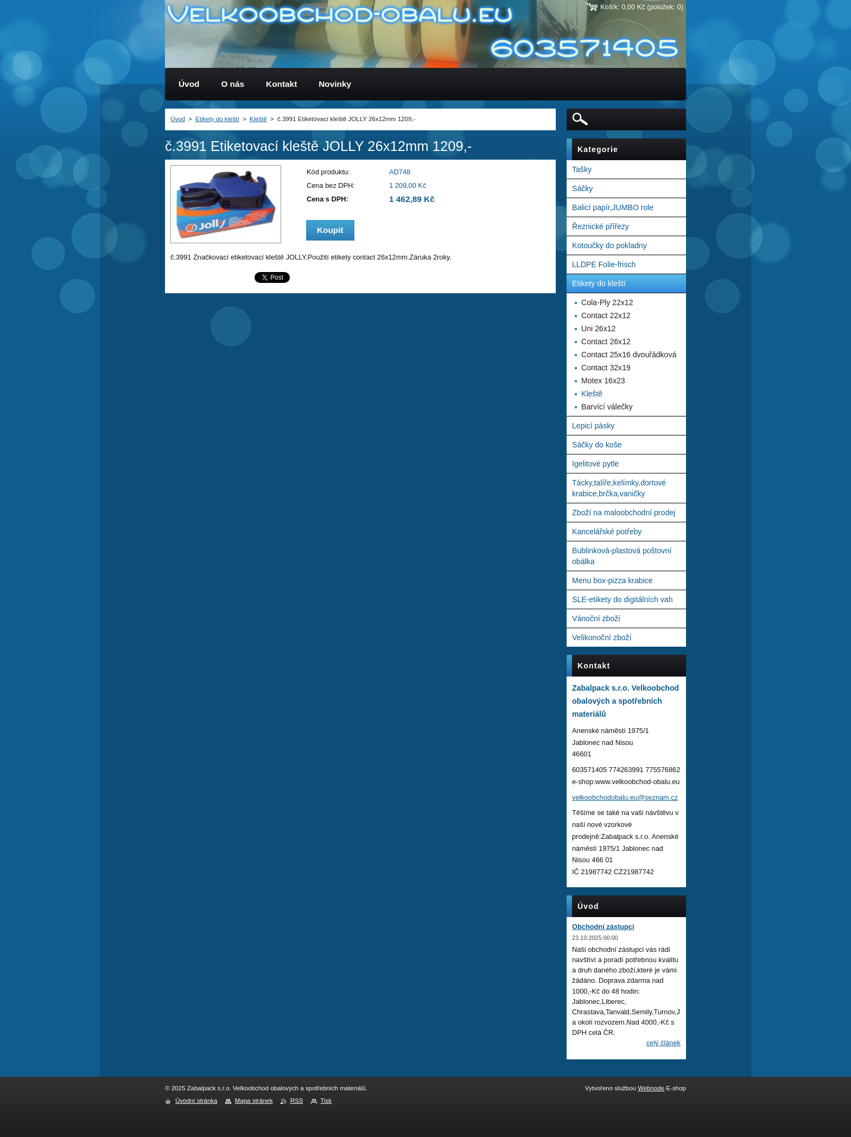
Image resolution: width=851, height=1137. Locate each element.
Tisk (326, 1100)
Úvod (177, 119)
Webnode (651, 1088)
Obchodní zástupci (603, 927)
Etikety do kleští (217, 119)
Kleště (258, 119)
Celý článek (663, 1043)
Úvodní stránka (196, 1100)
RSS (296, 1100)
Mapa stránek (254, 1100)
